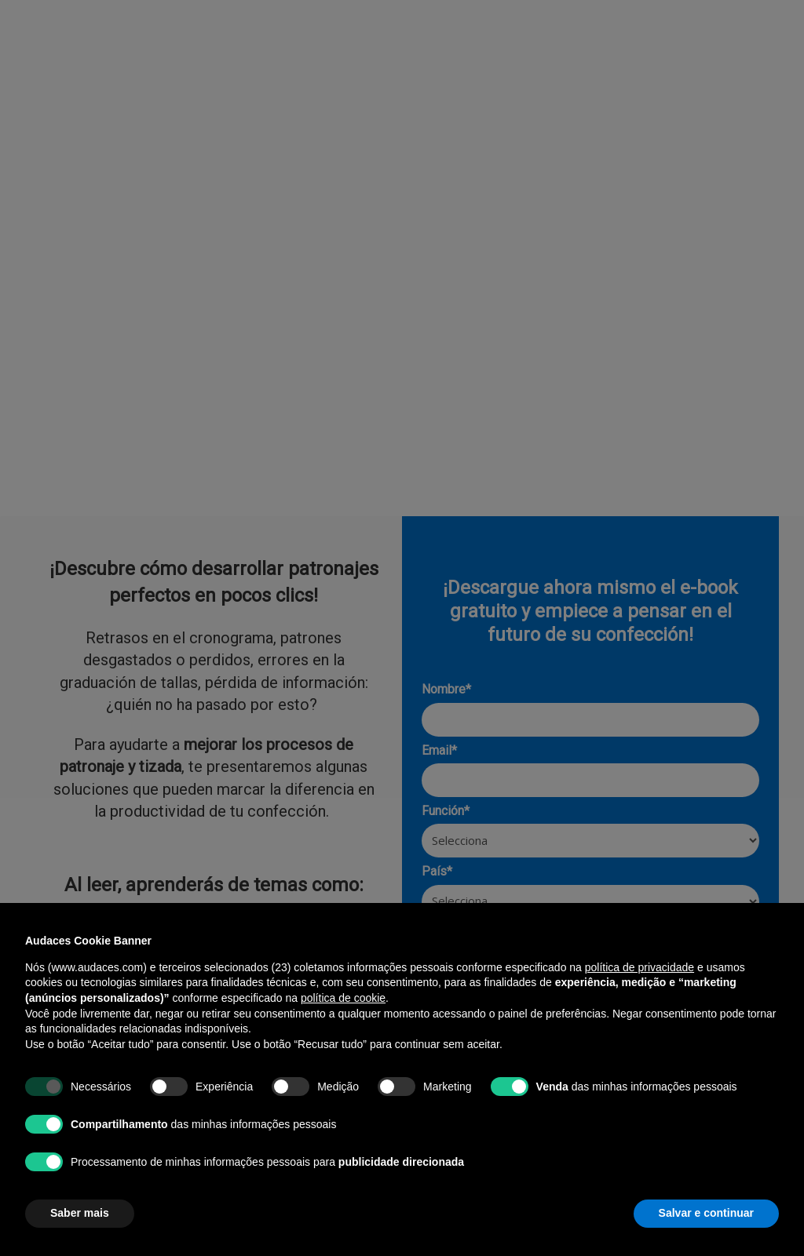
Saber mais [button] (79, 1213)
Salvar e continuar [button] (706, 1213)
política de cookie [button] (343, 998)
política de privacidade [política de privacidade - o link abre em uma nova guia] (639, 967)
